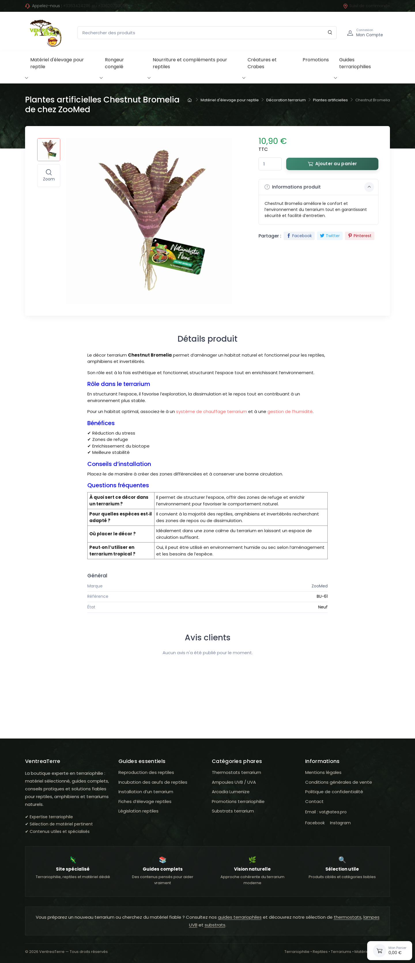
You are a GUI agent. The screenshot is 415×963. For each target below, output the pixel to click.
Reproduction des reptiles (146, 772)
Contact (314, 801)
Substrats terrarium (233, 811)
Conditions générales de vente (338, 782)
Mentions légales (323, 772)
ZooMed (320, 586)
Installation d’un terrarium (145, 792)
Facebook (299, 236)
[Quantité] (270, 163)
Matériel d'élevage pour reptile (57, 63)
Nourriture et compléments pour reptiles (190, 63)
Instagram (340, 823)
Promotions (316, 59)
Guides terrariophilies (355, 63)
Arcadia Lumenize (231, 792)
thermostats (347, 917)
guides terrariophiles (240, 917)
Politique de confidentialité (334, 792)
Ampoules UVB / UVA (234, 782)
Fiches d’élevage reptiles (144, 801)
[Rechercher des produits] (207, 32)
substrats (215, 925)
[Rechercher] (330, 32)
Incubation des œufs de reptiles (152, 782)
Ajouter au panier (332, 164)
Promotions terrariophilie (238, 801)
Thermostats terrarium (236, 772)
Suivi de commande (366, 6)
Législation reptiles (138, 811)
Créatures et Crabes (262, 63)
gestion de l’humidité (290, 411)
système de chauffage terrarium (211, 411)
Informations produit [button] (319, 187)
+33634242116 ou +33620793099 (95, 6)
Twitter (330, 236)
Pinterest (359, 236)
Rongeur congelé (114, 63)
